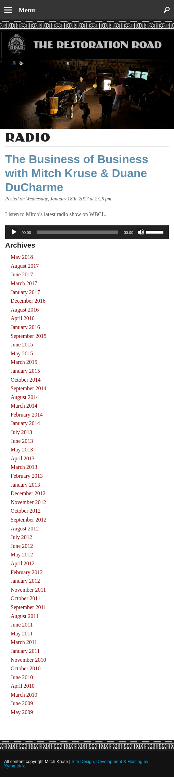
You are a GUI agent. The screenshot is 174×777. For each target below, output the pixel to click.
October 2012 (26, 511)
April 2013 (23, 458)
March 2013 (24, 467)
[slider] (78, 232)
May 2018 (22, 257)
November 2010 (28, 660)
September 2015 (28, 336)
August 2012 (25, 528)
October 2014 (26, 380)
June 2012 (22, 546)
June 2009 (22, 703)
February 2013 (27, 476)
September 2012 (28, 520)
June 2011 (22, 625)
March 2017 (24, 283)
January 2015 (25, 371)
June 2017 (22, 274)
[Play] (14, 232)
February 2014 (27, 415)
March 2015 (24, 362)
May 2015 (22, 353)
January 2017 (25, 292)
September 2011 (28, 607)
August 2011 (25, 616)
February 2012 (27, 572)
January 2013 (25, 485)
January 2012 (25, 581)
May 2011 (22, 633)
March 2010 (24, 695)
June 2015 (22, 344)
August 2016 (25, 310)
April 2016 (23, 318)
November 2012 (28, 502)
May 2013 (22, 449)
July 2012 (21, 537)
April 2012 (23, 563)
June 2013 (22, 441)
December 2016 (28, 301)
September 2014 (28, 388)
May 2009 (22, 712)
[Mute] (140, 232)
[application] (87, 232)
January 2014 (25, 423)
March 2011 (24, 642)
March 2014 (24, 406)
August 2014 (25, 397)
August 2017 (25, 266)
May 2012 (22, 554)
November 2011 (28, 590)
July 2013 (21, 432)
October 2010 (26, 668)
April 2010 (23, 686)
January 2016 (25, 327)
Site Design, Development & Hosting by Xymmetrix (76, 763)
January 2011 (25, 651)
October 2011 (25, 598)
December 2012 (28, 493)
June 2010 (22, 677)
